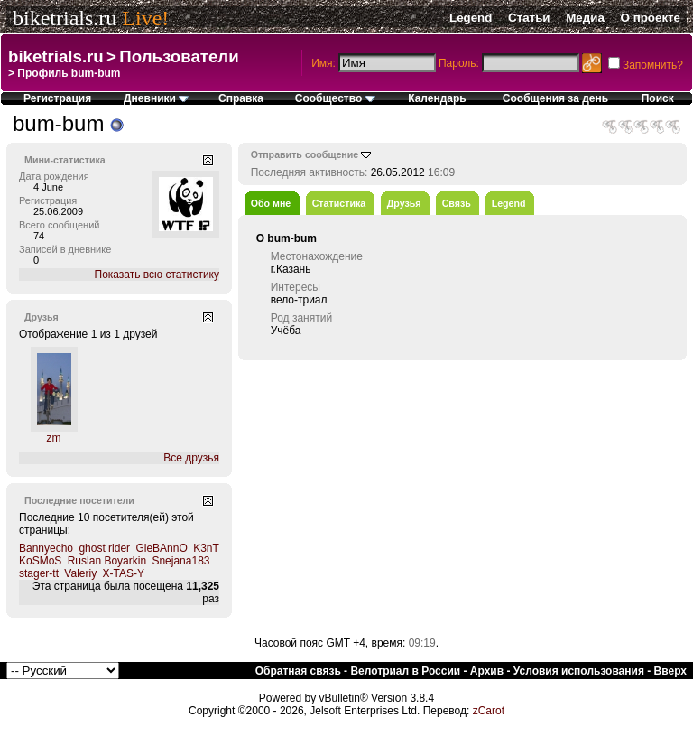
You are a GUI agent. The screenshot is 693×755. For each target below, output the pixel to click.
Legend (470, 17)
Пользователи (178, 56)
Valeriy (80, 573)
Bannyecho (46, 548)
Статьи (529, 17)
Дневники (156, 98)
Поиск (658, 98)
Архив (487, 671)
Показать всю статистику (157, 274)
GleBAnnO (161, 548)
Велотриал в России (405, 671)
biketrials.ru (64, 18)
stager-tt (39, 573)
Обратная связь (298, 671)
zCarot (488, 710)
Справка (240, 98)
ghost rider (104, 548)
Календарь (437, 98)
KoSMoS (40, 561)
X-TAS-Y (123, 573)
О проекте (650, 17)
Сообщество (335, 98)
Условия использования (578, 671)
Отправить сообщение (305, 154)
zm (54, 438)
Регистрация (57, 98)
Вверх (670, 671)
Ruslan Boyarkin (107, 561)
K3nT (205, 548)
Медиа (585, 17)
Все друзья (191, 458)
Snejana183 (180, 561)
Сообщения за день (555, 98)
